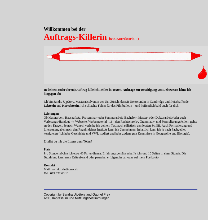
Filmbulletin (124, 105)
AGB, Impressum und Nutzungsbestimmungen (76, 198)
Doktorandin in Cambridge (147, 101)
